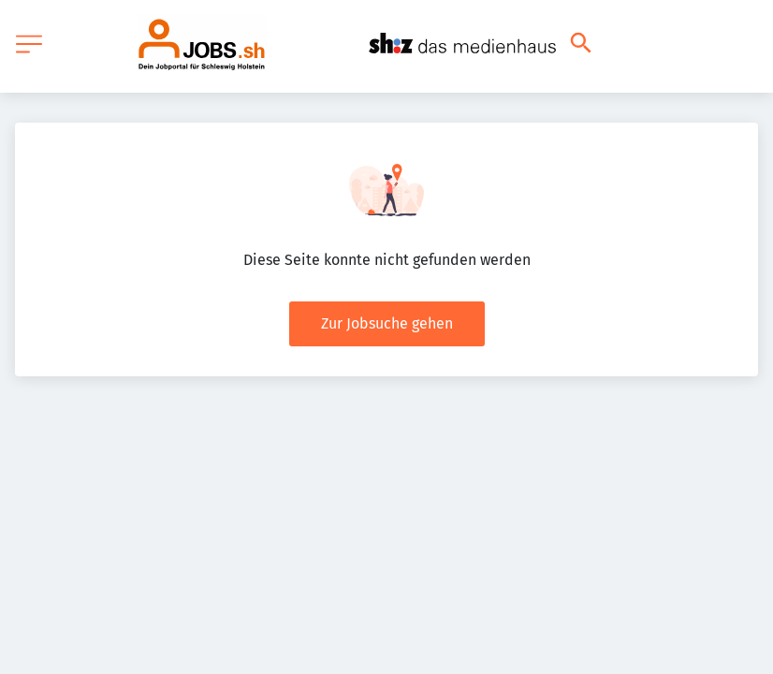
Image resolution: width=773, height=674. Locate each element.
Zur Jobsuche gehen (387, 323)
